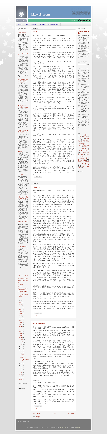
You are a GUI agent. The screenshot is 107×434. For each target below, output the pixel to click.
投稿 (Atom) (39, 416)
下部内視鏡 (42, 24)
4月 (22, 365)
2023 (20, 309)
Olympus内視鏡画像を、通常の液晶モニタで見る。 (23, 81)
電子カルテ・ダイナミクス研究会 (23, 289)
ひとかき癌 (20, 175)
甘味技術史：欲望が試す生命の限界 (23, 197)
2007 (20, 379)
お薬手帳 (85, 140)
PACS (79, 136)
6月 (22, 353)
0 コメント (36, 179)
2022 (20, 311)
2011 (20, 335)
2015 (20, 326)
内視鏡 (85, 164)
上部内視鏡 (33, 24)
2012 (20, 333)
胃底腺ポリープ (22, 32)
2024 (20, 307)
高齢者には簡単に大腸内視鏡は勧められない (23, 132)
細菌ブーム (36, 187)
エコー (80, 138)
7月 (22, 350)
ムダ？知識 (83, 150)
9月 (22, 346)
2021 (20, 313)
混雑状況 (82, 158)
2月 (22, 370)
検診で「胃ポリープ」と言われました (23, 106)
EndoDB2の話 (82, 135)
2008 (20, 377)
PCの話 (85, 136)
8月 (22, 348)
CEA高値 (20, 151)
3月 (22, 367)
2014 (20, 329)
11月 (22, 342)
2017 (20, 322)
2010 (20, 337)
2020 (20, 316)
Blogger (78, 427)
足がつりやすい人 (22, 246)
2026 (20, 302)
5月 (22, 363)
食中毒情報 (20, 284)
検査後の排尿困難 (39, 323)
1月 (22, 372)
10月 (22, 344)
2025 (20, 305)
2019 (20, 318)
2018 (20, 320)
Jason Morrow (63, 427)
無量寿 (35, 32)
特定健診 (87, 162)
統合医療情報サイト (23, 278)
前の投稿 (71, 413)
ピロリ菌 (83, 148)
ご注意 (87, 141)
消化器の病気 (83, 159)
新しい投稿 (37, 413)
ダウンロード (86, 146)
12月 (22, 339)
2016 (20, 324)
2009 (20, 375)
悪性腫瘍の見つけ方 (53, 24)
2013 (20, 331)
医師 (26, 24)
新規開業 (80, 162)
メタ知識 (84, 152)
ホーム (54, 413)
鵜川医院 (19, 24)
